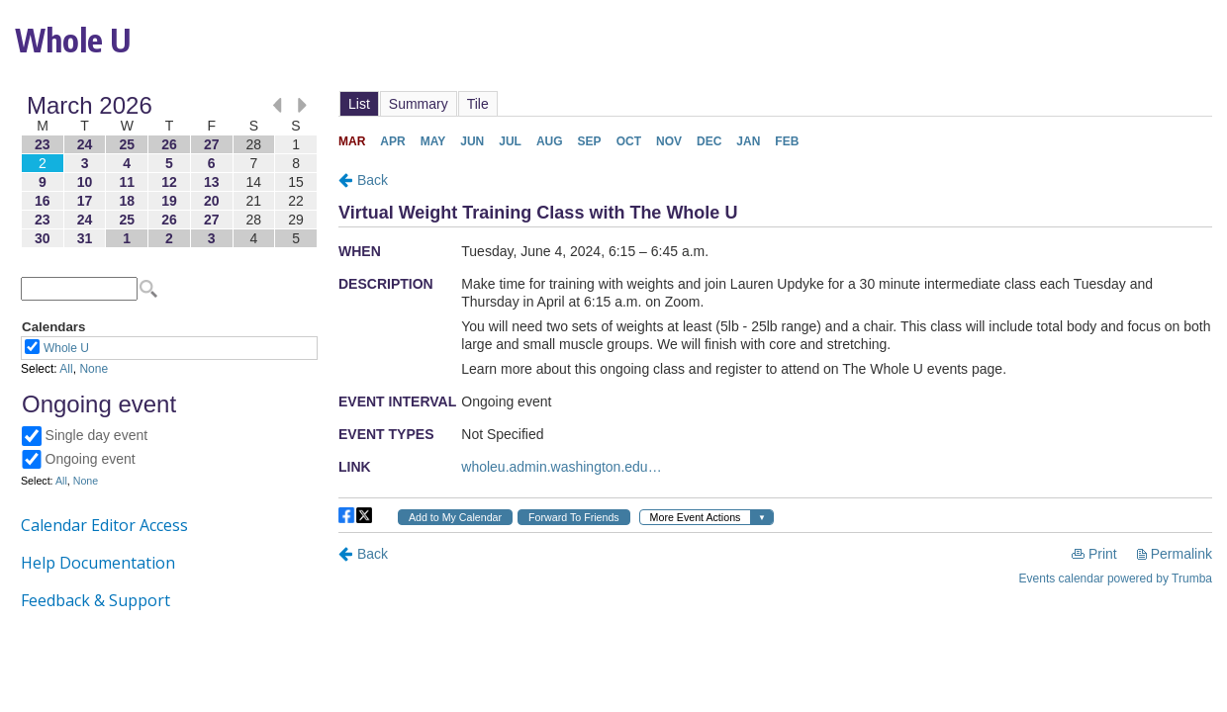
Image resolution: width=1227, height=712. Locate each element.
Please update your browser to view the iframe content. (169, 171)
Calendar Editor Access (104, 525)
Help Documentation (98, 563)
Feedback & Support (95, 600)
